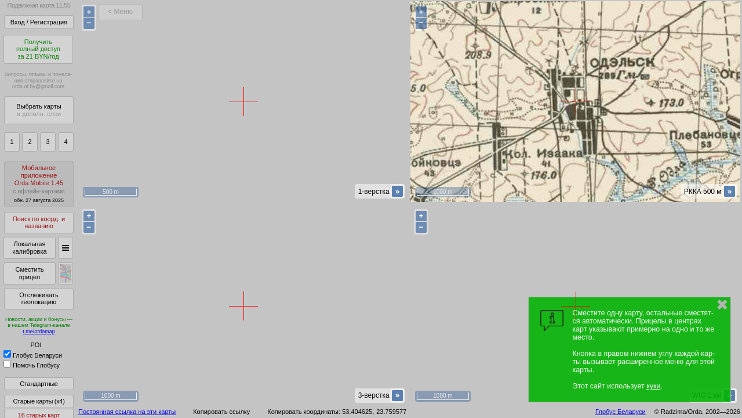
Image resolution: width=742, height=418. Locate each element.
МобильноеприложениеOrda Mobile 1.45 (39, 183)
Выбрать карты (38, 110)
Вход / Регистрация (38, 22)
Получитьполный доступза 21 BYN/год (38, 49)
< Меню (120, 12)
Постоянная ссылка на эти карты (127, 411)
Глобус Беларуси (32, 355)
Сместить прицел (29, 273)
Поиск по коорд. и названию (39, 222)
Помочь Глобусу (31, 365)
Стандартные (38, 383)
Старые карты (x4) (38, 401)
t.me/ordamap (39, 331)
